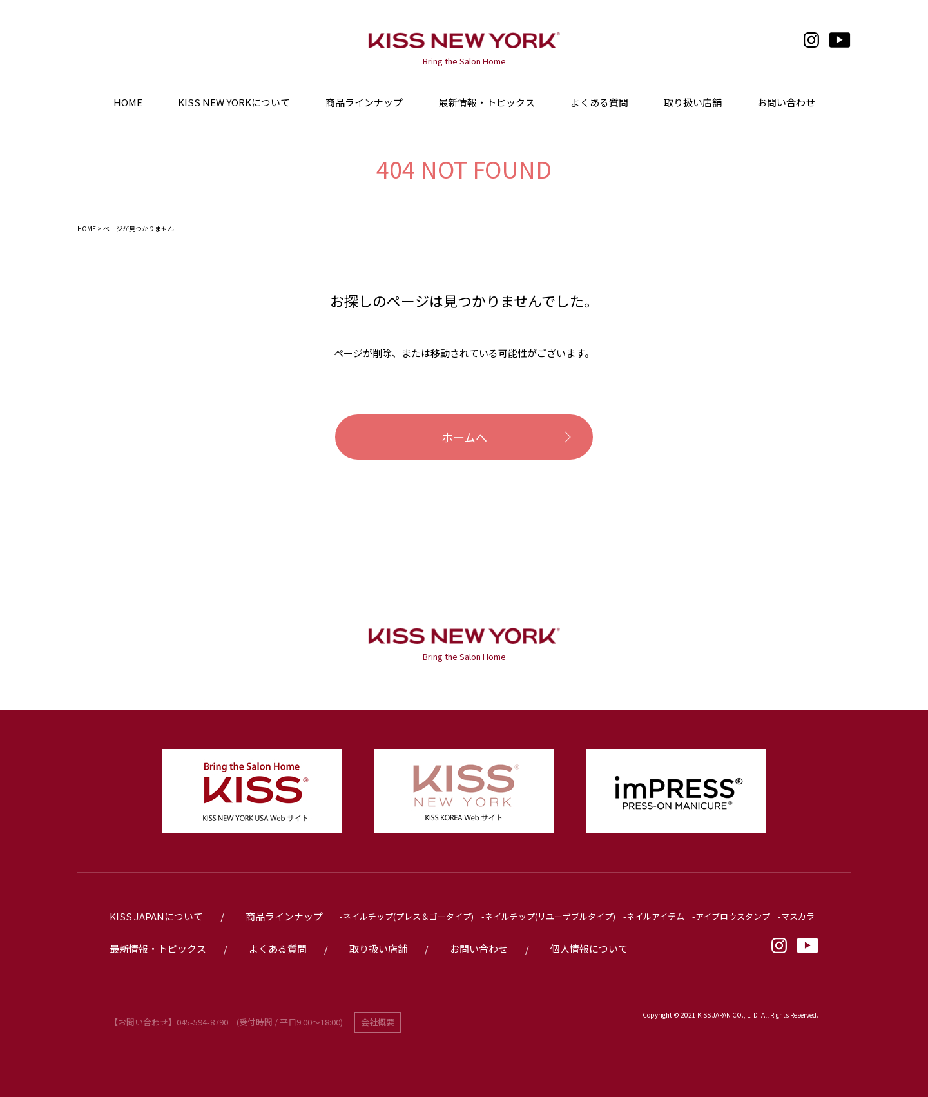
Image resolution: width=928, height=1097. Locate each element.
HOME (86, 228)
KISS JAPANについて (156, 916)
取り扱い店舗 (378, 948)
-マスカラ (796, 916)
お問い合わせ (479, 948)
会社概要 (377, 1022)
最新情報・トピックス (158, 948)
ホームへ (464, 437)
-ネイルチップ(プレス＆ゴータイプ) (407, 916)
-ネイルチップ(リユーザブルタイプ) (548, 916)
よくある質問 (278, 948)
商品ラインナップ (364, 102)
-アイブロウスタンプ (731, 916)
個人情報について (589, 948)
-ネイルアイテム (653, 916)
